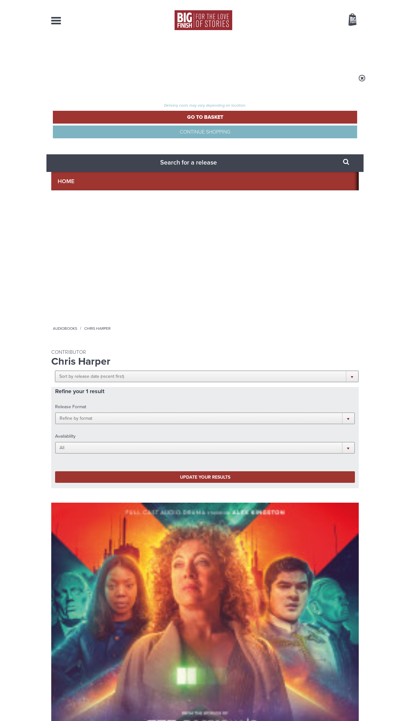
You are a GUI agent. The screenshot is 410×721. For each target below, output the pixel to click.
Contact (345, 51)
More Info (85, 336)
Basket (348, 20)
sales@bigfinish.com (159, 655)
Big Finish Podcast (275, 422)
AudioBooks (86, 51)
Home (88, 82)
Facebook (233, 416)
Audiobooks (113, 82)
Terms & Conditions (187, 704)
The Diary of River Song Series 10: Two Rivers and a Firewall (83, 291)
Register (343, 4)
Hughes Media (84, 712)
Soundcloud (317, 416)
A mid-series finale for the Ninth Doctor (307, 558)
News (231, 51)
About (308, 51)
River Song (60, 278)
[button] (236, 125)
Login (323, 4)
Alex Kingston (78, 304)
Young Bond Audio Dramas (151, 490)
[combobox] (300, 37)
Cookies (160, 704)
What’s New (190, 51)
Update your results (152, 177)
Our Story (350, 650)
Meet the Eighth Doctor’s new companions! (147, 558)
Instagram (270, 416)
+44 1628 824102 (165, 649)
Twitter (251, 416)
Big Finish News (81, 478)
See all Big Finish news (326, 479)
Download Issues (344, 661)
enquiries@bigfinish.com (217, 655)
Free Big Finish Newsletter (8, 143)
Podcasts (269, 51)
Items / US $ (318, 20)
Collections (138, 51)
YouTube (290, 416)
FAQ (355, 656)
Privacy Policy (64, 445)
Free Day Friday (290, 490)
